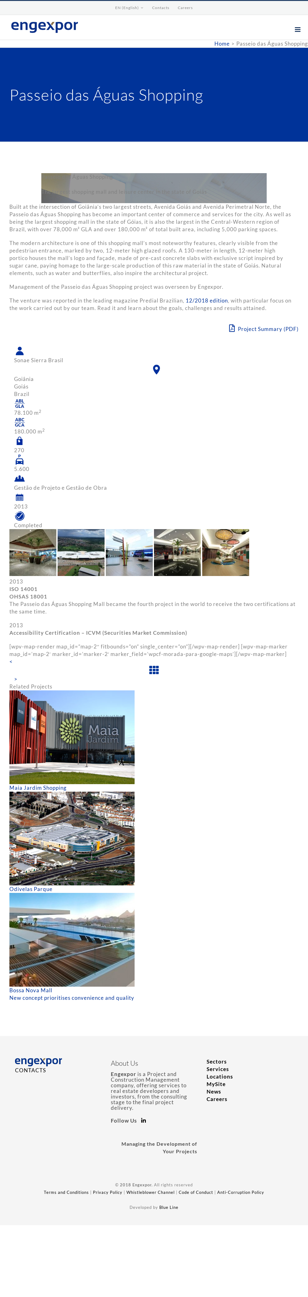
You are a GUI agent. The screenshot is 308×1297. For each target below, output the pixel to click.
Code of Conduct (196, 1192)
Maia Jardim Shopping (38, 787)
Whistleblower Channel (150, 1192)
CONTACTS (30, 1070)
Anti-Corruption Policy (240, 1192)
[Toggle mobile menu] (298, 29)
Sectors (217, 1061)
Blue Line (168, 1207)
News (214, 1091)
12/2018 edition (207, 300)
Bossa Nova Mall (30, 990)
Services (218, 1069)
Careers (217, 1099)
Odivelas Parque (31, 889)
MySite (216, 1084)
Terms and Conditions (66, 1192)
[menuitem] (129, 8)
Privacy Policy (107, 1192)
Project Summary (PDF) (264, 328)
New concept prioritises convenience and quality (71, 997)
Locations (220, 1076)
